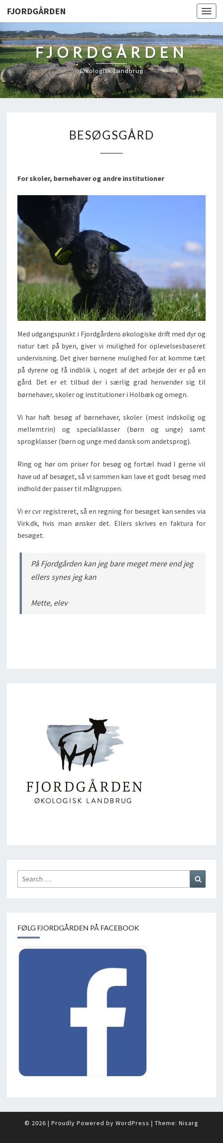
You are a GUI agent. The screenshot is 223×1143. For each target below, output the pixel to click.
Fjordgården (36, 10)
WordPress (132, 1123)
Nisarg (188, 1123)
